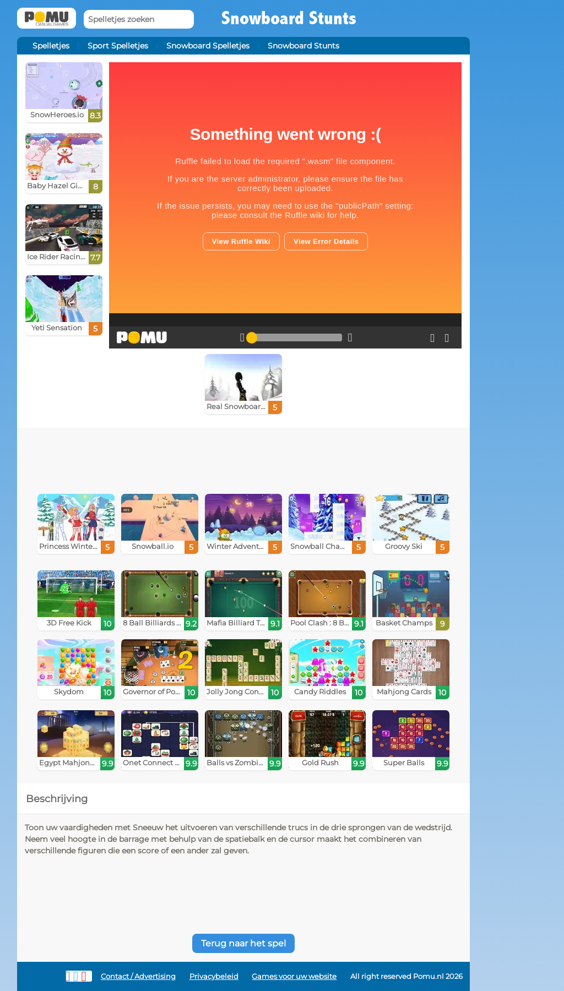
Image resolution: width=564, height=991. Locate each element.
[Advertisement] (243, 458)
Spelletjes (50, 46)
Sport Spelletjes (118, 46)
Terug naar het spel (243, 943)
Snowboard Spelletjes (208, 46)
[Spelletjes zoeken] (139, 19)
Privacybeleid (213, 976)
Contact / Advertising (138, 976)
